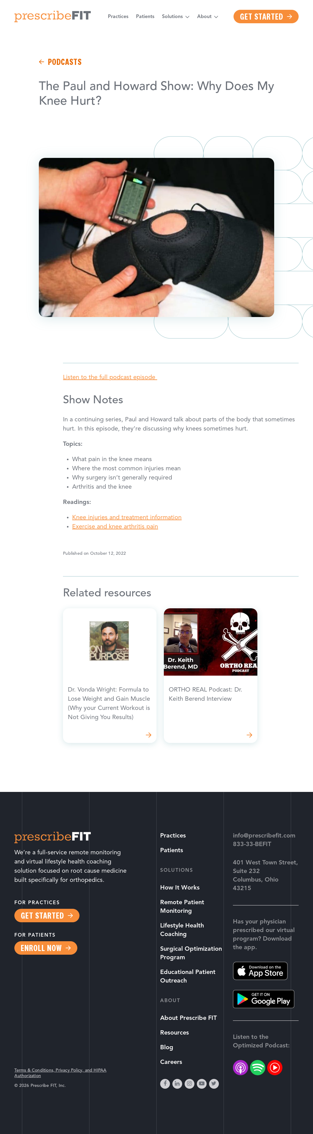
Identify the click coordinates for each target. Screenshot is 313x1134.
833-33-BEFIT (252, 844)
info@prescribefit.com (264, 836)
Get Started (261, 16)
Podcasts (65, 62)
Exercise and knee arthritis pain (115, 527)
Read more (109, 675)
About (204, 16)
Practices (118, 16)
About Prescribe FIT (188, 1018)
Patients (145, 16)
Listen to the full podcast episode (110, 378)
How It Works (180, 888)
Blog (166, 1048)
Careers (171, 1062)
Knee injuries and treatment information (127, 518)
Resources (174, 1033)
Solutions (172, 16)
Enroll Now (41, 948)
